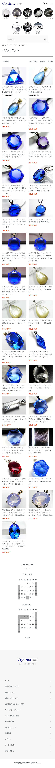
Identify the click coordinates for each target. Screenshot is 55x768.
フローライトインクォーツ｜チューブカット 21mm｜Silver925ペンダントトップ (14, 419)
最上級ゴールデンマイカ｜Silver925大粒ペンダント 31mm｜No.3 (40, 289)
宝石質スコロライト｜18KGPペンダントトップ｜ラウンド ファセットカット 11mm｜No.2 (13, 512)
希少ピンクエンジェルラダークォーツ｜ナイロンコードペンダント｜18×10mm (40, 450)
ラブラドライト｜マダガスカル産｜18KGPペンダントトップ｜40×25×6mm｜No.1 (40, 89)
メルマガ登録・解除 (12, 716)
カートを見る (9, 745)
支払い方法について (12, 698)
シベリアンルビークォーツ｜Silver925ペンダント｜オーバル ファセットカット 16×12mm (14, 481)
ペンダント (24, 45)
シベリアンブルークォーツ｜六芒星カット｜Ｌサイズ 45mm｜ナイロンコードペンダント (14, 387)
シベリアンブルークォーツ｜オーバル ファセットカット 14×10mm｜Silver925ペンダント (40, 188)
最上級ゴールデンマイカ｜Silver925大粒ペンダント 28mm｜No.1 (40, 323)
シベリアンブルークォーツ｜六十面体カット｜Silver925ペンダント (40, 481)
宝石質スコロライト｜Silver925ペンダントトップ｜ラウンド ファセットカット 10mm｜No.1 (41, 512)
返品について (9, 692)
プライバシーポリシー (13, 710)
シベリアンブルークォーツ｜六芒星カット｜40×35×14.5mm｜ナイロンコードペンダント (13, 154)
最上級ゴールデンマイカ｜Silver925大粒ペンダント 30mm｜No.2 (14, 323)
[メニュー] (51, 3)
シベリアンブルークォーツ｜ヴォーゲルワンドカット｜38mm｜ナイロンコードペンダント (40, 354)
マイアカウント (10, 727)
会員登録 (8, 733)
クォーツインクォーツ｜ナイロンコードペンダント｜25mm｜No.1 (40, 387)
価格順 (42, 61)
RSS (6, 722)
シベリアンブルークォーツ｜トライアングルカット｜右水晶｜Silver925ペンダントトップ (14, 89)
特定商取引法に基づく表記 (14, 704)
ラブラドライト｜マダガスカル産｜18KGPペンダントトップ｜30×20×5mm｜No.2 (14, 120)
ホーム (4, 45)
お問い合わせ (9, 751)
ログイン (8, 739)
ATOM (11, 722)
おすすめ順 (33, 61)
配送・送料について (12, 686)
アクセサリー (14, 45)
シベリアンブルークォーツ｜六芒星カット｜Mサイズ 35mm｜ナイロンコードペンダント (40, 419)
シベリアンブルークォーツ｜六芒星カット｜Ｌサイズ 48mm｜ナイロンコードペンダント (14, 450)
